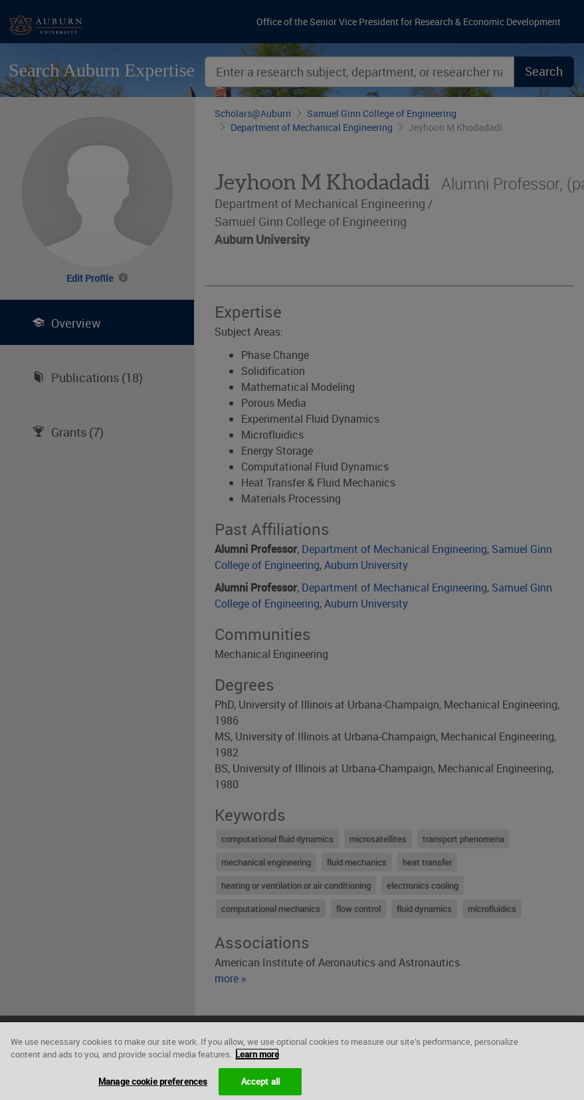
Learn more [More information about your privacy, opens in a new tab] (257, 1062)
